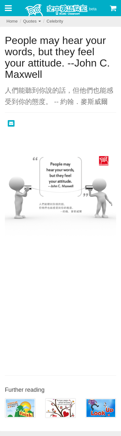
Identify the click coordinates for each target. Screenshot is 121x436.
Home (12, 21)
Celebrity (54, 21)
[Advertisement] (60, 308)
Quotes (32, 21)
